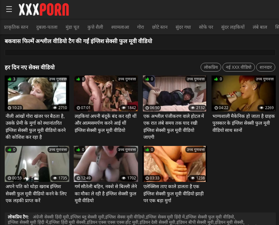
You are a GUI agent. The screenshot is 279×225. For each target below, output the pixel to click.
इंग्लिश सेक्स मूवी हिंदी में (165, 217)
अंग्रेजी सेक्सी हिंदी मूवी (51, 217)
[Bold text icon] (9, 9)
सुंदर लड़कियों (233, 27)
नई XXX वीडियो (239, 67)
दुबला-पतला (46, 27)
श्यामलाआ (120, 27)
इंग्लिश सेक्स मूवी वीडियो (125, 217)
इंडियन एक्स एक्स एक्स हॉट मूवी (112, 222)
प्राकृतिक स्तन (16, 27)
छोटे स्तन (160, 27)
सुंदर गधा (183, 27)
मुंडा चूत (72, 27)
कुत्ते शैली (95, 27)
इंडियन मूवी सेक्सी (229, 222)
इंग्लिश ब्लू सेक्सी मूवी (87, 217)
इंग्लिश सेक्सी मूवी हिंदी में (28, 222)
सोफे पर (206, 27)
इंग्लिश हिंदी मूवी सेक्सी (67, 222)
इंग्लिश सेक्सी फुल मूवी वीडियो (210, 217)
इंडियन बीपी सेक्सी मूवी (195, 222)
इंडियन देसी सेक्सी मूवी (158, 222)
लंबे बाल (260, 27)
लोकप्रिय (211, 67)
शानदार (266, 67)
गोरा (140, 27)
